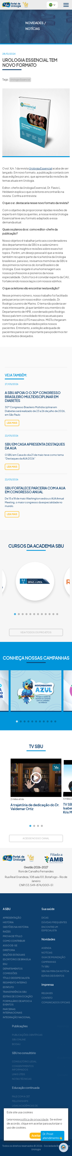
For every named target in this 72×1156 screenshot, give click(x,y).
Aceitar (36, 1135)
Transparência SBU (31, 991)
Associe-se (26, 945)
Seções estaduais (30, 954)
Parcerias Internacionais (28, 1011)
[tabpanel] (36, 581)
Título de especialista (32, 977)
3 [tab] (23, 614)
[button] (52, 5)
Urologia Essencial (20, 79)
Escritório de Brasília (33, 959)
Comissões (26, 973)
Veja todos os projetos (35, 632)
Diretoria (25, 950)
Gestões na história (32, 926)
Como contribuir (30, 940)
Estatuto (24, 987)
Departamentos (29, 968)
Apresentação (28, 917)
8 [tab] (42, 614)
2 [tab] (19, 614)
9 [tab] (46, 614)
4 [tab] (26, 614)
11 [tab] (53, 614)
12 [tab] (57, 614)
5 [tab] (30, 614)
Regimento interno (31, 982)
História (24, 922)
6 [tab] (34, 614)
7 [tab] (38, 614)
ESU (21, 964)
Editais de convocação (34, 996)
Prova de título (28, 936)
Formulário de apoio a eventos (33, 1003)
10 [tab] (49, 614)
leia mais (12, 422)
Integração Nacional (32, 1017)
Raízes (23, 931)
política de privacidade (34, 1119)
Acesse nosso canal (36, 838)
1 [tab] (15, 614)
